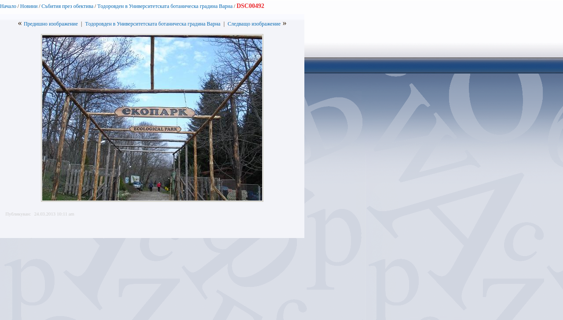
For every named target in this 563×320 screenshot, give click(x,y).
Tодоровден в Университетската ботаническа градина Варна (165, 6)
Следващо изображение (254, 24)
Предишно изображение (51, 24)
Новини (29, 6)
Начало (8, 6)
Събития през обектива (67, 6)
